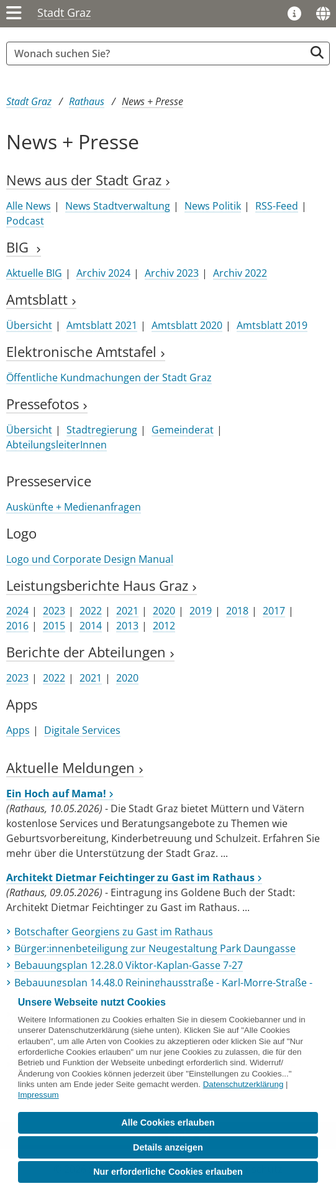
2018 (237, 611)
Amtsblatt (41, 299)
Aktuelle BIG (34, 273)
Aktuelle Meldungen (74, 767)
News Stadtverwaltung (117, 206)
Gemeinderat (183, 430)
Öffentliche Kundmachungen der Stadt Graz (109, 377)
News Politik (212, 206)
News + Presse (152, 101)
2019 (200, 611)
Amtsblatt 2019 (272, 325)
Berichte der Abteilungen (90, 652)
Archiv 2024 (103, 273)
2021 (127, 611)
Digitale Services (82, 730)
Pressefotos (47, 404)
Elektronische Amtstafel (85, 351)
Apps (18, 730)
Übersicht (29, 325)
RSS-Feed (276, 206)
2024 (17, 611)
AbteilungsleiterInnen (56, 444)
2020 (164, 611)
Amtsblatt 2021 (101, 325)
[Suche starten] (317, 52)
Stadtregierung (101, 430)
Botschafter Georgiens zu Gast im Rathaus (113, 931)
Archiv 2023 (172, 273)
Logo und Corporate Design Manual (89, 559)
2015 (54, 625)
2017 (274, 611)
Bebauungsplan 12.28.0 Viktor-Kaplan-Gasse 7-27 (128, 965)
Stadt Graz (64, 12)
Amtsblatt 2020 (187, 325)
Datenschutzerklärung (243, 1084)
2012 (164, 625)
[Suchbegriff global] (159, 53)
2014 (90, 625)
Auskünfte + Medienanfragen (73, 507)
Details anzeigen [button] (168, 1147)
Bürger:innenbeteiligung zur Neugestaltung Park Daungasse (155, 948)
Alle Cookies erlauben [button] (167, 1122)
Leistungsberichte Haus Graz (101, 585)
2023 (54, 611)
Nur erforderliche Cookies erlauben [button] (168, 1172)
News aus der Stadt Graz (88, 180)
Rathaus (86, 101)
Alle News (28, 206)
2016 (17, 625)
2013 (127, 625)
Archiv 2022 (240, 273)
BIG (23, 247)
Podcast (25, 221)
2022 (90, 611)
